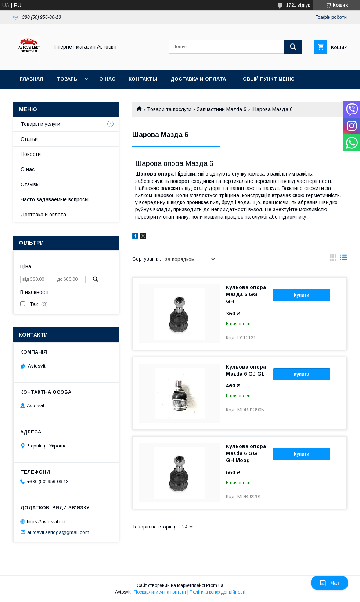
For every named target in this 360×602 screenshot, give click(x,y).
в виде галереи (333, 259)
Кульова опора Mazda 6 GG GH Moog (246, 453)
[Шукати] (293, 47)
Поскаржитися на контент (160, 592)
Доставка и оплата (198, 79)
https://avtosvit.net (46, 521)
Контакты (143, 79)
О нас (107, 79)
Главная (31, 79)
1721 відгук (298, 5)
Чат (329, 583)
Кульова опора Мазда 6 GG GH (246, 294)
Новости (31, 154)
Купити (301, 295)
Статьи (29, 139)
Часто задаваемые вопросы (55, 199)
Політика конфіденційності (217, 592)
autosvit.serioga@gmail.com (58, 532)
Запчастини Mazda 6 (221, 109)
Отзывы (30, 184)
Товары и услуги (40, 124)
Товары (68, 79)
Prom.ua (214, 585)
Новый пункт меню (267, 79)
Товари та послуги (169, 109)
